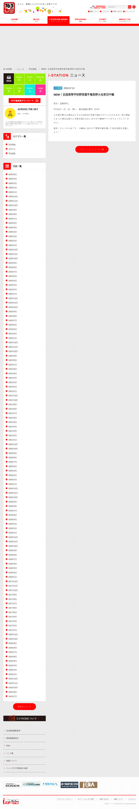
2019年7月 (12, 511)
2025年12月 (13, 197)
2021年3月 (12, 431)
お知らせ (11, 149)
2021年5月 (12, 422)
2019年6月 (12, 515)
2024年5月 (12, 276)
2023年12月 (13, 298)
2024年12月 (13, 250)
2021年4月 (12, 427)
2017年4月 (12, 617)
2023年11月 (13, 303)
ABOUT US (125, 20)
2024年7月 (12, 272)
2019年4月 (12, 524)
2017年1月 (12, 630)
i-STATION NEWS (58, 20)
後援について (11, 761)
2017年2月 (12, 626)
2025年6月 (12, 223)
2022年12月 (13, 343)
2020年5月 (12, 466)
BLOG (36, 20)
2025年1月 (12, 245)
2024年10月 (13, 258)
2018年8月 (12, 555)
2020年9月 (12, 453)
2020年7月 (12, 462)
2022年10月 (13, 351)
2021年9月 (12, 404)
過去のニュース (24, 706)
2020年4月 (12, 471)
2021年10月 (13, 400)
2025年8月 (12, 214)
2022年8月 (12, 360)
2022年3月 (12, 382)
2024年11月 (13, 254)
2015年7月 (12, 696)
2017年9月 (12, 595)
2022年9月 (12, 356)
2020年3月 (12, 475)
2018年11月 (13, 541)
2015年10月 (13, 687)
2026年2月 (12, 188)
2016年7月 (12, 652)
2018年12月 (13, 537)
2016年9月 (12, 643)
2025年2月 (12, 241)
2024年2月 (12, 289)
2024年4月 (12, 281)
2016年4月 (12, 665)
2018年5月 (12, 568)
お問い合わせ (117, 11)
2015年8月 (12, 692)
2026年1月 (12, 192)
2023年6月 (12, 325)
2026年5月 (12, 174)
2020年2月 (12, 480)
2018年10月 (13, 546)
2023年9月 (12, 311)
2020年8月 (12, 457)
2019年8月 (12, 506)
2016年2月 (12, 674)
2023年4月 (12, 334)
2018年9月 (12, 550)
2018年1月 (12, 577)
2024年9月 (12, 263)
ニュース (20, 69)
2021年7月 (12, 413)
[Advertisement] (69, 45)
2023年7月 (12, 320)
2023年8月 (12, 316)
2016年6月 (12, 657)
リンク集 (9, 753)
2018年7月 (12, 559)
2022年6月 (12, 369)
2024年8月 (12, 267)
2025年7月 (12, 219)
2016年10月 (13, 639)
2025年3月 (12, 236)
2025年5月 (12, 227)
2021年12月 (13, 395)
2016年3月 (12, 670)
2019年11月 (13, 493)
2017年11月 (13, 586)
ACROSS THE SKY (28, 109)
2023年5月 (12, 329)
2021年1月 (12, 440)
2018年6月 (12, 564)
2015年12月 (13, 679)
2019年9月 (12, 502)
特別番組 (33, 69)
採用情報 (11, 145)
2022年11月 (13, 347)
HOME (14, 20)
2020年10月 (13, 449)
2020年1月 (12, 484)
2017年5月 (12, 612)
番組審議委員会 (12, 738)
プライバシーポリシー (65, 799)
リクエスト (106, 11)
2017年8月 (12, 599)
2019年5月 (12, 519)
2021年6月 (12, 418)
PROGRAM (80, 20)
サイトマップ (130, 11)
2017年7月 (12, 603)
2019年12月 (13, 488)
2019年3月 (12, 528)
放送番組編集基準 (13, 731)
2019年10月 (13, 497)
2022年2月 (12, 387)
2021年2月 (12, 435)
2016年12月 (13, 634)
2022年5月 (12, 373)
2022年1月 (12, 391)
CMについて (94, 11)
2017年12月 (13, 581)
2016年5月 (12, 661)
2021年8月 (12, 409)
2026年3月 (12, 183)
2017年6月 (12, 608)
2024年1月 (12, 294)
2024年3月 (12, 285)
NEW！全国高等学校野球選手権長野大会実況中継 (84, 94)
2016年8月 (12, 648)
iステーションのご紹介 (86, 799)
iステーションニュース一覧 (92, 149)
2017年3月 (12, 621)
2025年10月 (13, 205)
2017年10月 (13, 590)
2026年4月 (12, 179)
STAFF (102, 20)
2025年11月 (13, 201)
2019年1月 (12, 533)
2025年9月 (12, 210)
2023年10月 (13, 307)
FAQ (8, 746)
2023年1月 (12, 338)
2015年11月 (13, 683)
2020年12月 (13, 444)
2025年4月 (12, 232)
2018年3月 (12, 573)
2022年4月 (12, 378)
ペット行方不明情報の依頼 (16, 768)
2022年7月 (12, 365)
